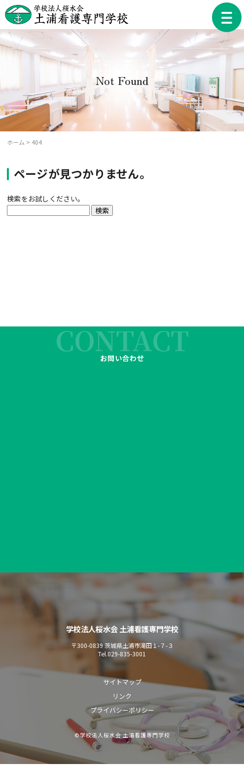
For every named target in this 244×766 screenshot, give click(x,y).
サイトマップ (122, 683)
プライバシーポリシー (122, 712)
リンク (122, 698)
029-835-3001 (126, 655)
